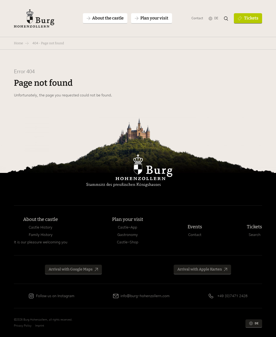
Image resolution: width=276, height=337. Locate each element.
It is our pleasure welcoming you (40, 242)
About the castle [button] (108, 18)
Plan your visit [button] (154, 18)
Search (254, 235)
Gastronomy (127, 235)
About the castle (40, 219)
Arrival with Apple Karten (199, 269)
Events (195, 226)
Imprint (39, 325)
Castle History (40, 227)
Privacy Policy (22, 325)
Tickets (251, 18)
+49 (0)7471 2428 (232, 296)
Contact (197, 18)
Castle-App (127, 227)
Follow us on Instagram (55, 296)
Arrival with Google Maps (71, 269)
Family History (41, 235)
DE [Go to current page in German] (216, 18)
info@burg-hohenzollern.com (144, 296)
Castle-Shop (127, 242)
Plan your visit (127, 219)
